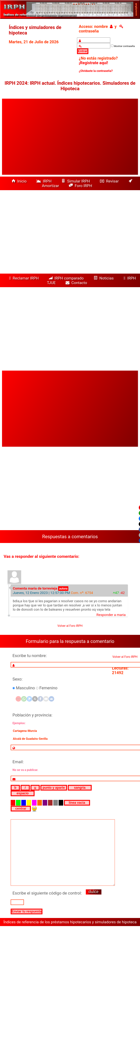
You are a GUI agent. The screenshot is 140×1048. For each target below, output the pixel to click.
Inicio (20, 181)
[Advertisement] (35, 136)
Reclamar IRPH (24, 278)
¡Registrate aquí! (93, 63)
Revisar (110, 181)
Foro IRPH (81, 185)
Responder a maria (111, 615)
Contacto (77, 282)
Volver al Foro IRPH (70, 626)
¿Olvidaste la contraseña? (96, 71)
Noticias (104, 278)
